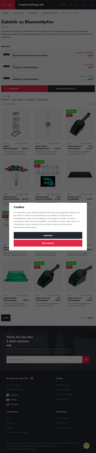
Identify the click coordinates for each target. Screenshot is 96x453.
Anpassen (48, 235)
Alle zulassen (48, 243)
